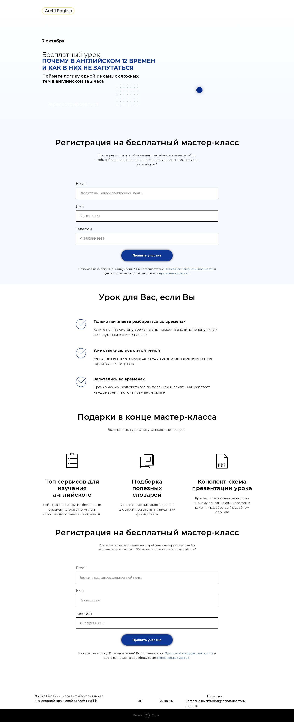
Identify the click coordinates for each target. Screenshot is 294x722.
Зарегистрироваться (72, 104)
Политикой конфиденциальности (189, 269)
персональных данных (173, 273)
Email (81, 183)
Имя (80, 206)
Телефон (84, 229)
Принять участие (153, 255)
